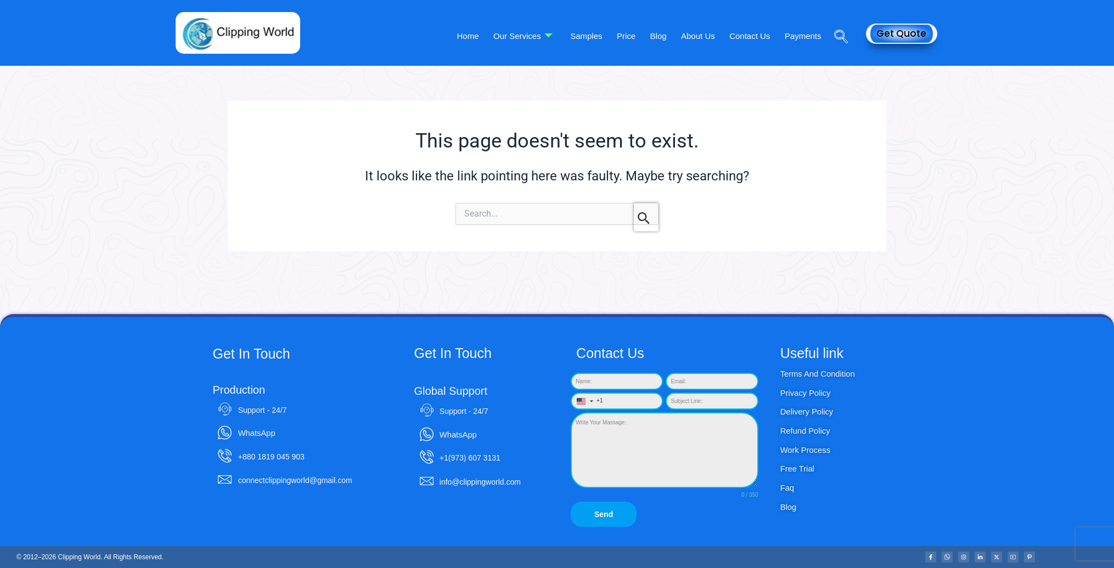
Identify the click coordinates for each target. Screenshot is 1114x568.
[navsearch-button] (837, 21)
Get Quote (901, 33)
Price (642, 36)
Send (603, 519)
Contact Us (755, 36)
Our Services (546, 36)
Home (494, 36)
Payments (804, 36)
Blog (670, 36)
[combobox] (587, 406)
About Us (707, 36)
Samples (606, 36)
